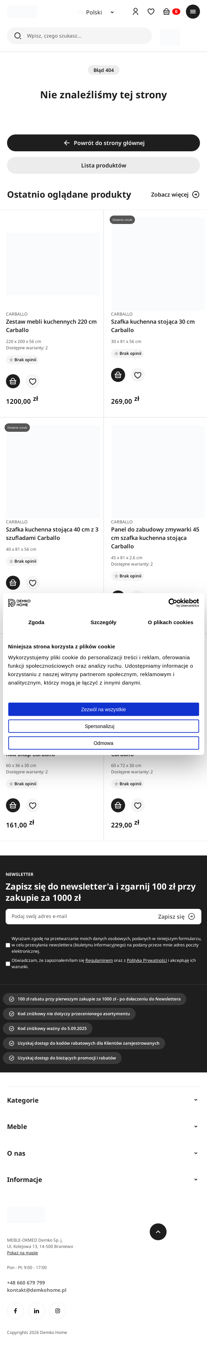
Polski (90, 12)
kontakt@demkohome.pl (36, 1290)
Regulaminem (99, 960)
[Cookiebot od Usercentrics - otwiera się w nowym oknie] (168, 603)
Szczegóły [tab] (103, 622)
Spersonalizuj (104, 726)
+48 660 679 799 (26, 1282)
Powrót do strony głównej (104, 143)
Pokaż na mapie (22, 1253)
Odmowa (103, 743)
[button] (33, 382)
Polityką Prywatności (147, 960)
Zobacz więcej (175, 194)
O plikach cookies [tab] (170, 622)
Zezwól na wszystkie (103, 709)
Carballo (16, 314)
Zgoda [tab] (36, 622)
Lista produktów (103, 165)
